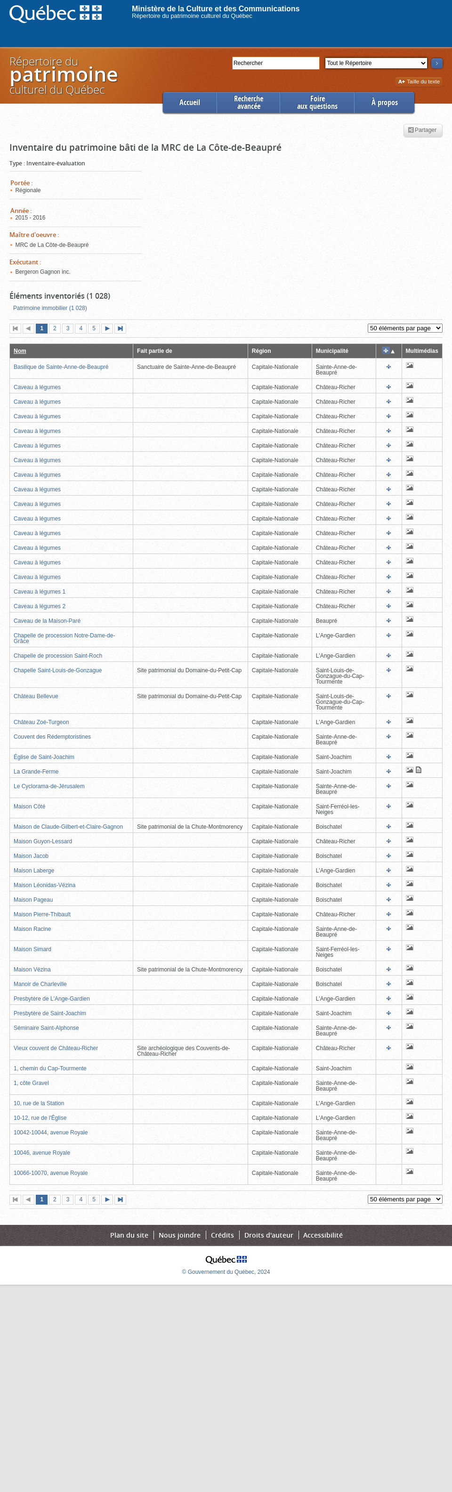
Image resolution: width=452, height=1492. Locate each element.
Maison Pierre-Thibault (42, 914)
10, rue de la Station (39, 1103)
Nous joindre (180, 1235)
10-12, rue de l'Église (40, 1118)
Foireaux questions (317, 102)
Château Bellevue (36, 696)
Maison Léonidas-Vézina (44, 885)
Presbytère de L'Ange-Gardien (52, 998)
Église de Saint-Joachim (44, 757)
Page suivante (109, 329)
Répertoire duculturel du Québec (63, 75)
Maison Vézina (32, 969)
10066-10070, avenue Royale (51, 1173)
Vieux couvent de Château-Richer (56, 1048)
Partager (422, 130)
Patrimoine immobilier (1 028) (50, 308)
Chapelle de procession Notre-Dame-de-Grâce (64, 638)
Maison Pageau (33, 900)
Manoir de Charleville (40, 984)
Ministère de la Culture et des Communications (216, 9)
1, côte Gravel (31, 1083)
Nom (20, 351)
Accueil (189, 102)
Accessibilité (323, 1235)
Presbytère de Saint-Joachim (50, 1013)
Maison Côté (29, 806)
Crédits (222, 1235)
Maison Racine (32, 929)
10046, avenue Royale (42, 1153)
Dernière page (122, 329)
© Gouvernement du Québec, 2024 (226, 1272)
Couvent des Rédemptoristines (52, 737)
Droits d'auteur (268, 1235)
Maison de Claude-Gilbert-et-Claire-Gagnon (68, 826)
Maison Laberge (34, 870)
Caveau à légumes (37, 387)
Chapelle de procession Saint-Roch (58, 655)
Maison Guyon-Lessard (43, 841)
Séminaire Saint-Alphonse (46, 1028)
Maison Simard (32, 949)
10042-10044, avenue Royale (51, 1132)
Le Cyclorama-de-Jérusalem (49, 786)
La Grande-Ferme (36, 771)
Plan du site (129, 1235)
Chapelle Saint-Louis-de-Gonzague (58, 670)
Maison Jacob (31, 856)
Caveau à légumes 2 (39, 606)
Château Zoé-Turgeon (41, 722)
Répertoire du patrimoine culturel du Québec (192, 15)
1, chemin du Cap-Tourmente (50, 1068)
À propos (384, 102)
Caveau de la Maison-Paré (47, 621)
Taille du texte (419, 82)
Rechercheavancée (248, 102)
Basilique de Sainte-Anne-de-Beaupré (61, 367)
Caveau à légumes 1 (39, 591)
